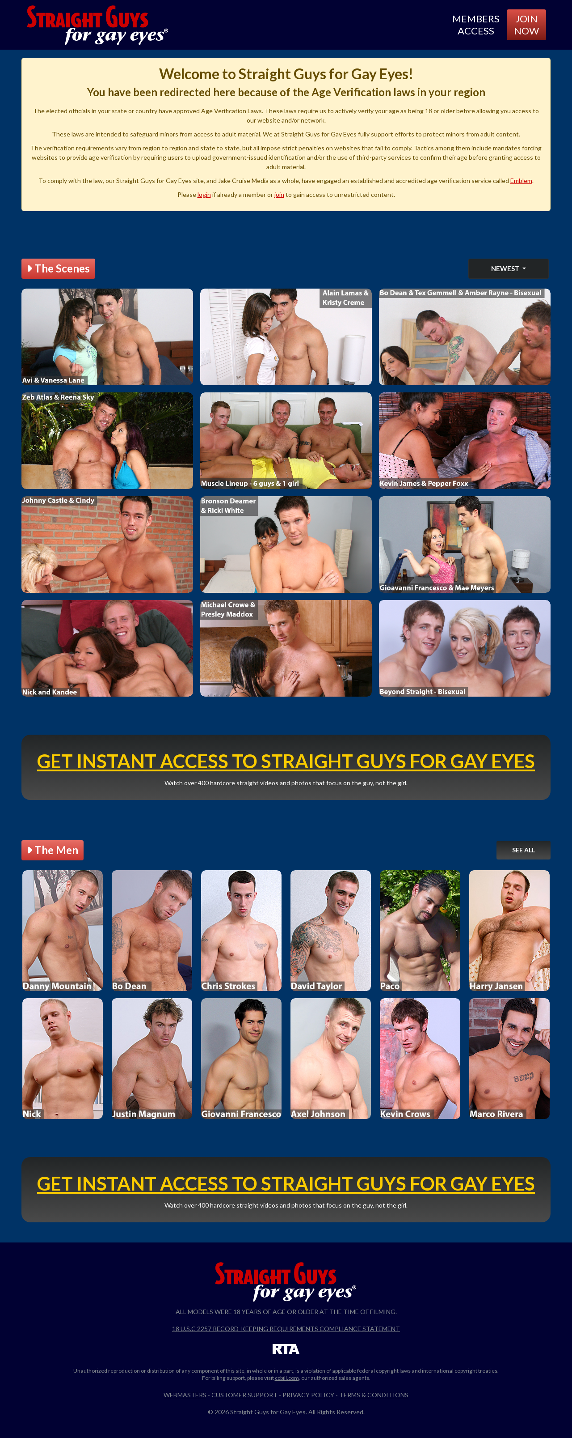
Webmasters (185, 1395)
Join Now (526, 24)
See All (523, 850)
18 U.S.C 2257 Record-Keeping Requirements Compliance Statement (286, 1328)
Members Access (476, 24)
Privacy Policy (308, 1395)
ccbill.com (287, 1377)
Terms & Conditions (373, 1395)
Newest (506, 268)
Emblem (521, 180)
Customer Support (244, 1395)
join (279, 194)
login (204, 194)
